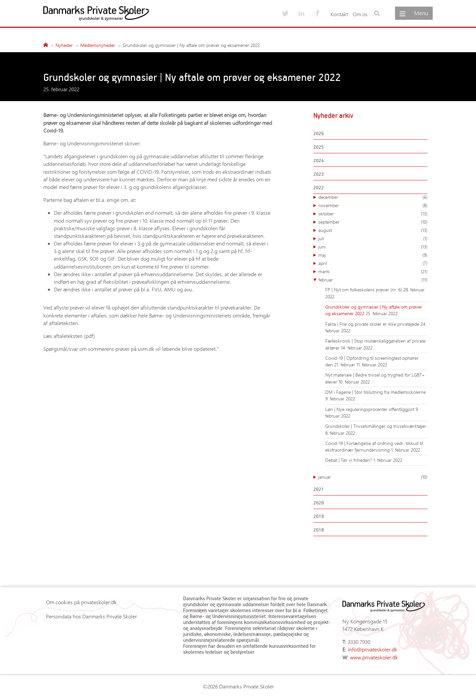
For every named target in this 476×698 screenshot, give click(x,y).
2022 (318, 187)
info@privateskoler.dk (372, 649)
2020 (318, 502)
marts (372, 271)
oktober (372, 213)
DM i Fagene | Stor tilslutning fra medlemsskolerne (375, 392)
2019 (318, 516)
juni (372, 246)
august (372, 230)
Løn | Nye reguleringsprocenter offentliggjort (370, 409)
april (372, 263)
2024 (318, 160)
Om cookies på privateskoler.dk (81, 602)
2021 (318, 489)
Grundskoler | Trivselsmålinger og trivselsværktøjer (375, 426)
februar (372, 279)
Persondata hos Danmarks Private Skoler (91, 616)
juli (372, 238)
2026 (318, 133)
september (372, 222)
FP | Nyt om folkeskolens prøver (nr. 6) (364, 289)
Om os (360, 14)
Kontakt (339, 14)
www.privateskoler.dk (374, 657)
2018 (318, 530)
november (372, 205)
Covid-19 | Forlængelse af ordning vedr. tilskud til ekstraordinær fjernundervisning (374, 446)
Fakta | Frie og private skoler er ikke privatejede (372, 324)
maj (372, 255)
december (372, 197)
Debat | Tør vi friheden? (349, 460)
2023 (318, 174)
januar (372, 477)
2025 (318, 147)
